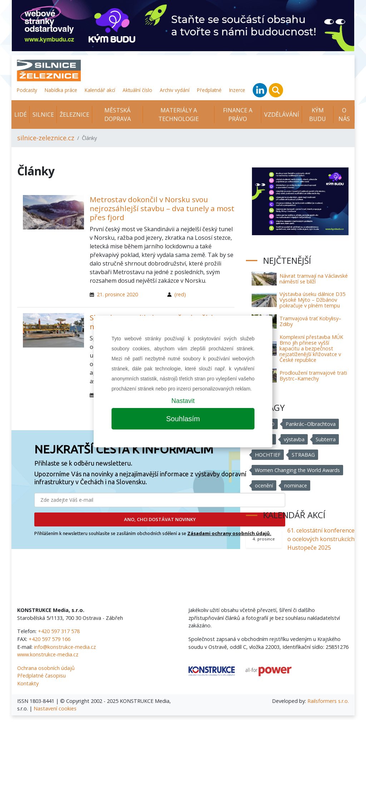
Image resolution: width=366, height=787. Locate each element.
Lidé (20, 114)
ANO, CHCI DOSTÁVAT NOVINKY (160, 519)
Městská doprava (117, 114)
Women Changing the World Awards (297, 470)
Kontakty (28, 683)
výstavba (294, 439)
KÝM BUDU (317, 114)
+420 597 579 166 (49, 639)
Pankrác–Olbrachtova (311, 424)
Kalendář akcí (100, 90)
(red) (180, 294)
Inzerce (237, 90)
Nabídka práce (61, 90)
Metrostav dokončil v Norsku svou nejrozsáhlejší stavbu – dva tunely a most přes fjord (162, 208)
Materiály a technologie (178, 114)
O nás (344, 114)
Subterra (326, 439)
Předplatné (209, 90)
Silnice (43, 114)
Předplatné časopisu (41, 675)
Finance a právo (237, 114)
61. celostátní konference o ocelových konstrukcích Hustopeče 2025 (321, 539)
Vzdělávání (281, 114)
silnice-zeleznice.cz (45, 137)
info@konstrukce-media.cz (65, 646)
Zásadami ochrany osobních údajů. (229, 533)
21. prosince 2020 (117, 294)
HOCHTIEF (268, 454)
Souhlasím (183, 419)
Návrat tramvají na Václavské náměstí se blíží (314, 278)
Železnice (74, 114)
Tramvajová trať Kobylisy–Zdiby (310, 321)
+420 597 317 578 (59, 631)
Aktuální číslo (137, 90)
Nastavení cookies (55, 708)
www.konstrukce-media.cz (47, 654)
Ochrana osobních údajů (46, 668)
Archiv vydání (174, 90)
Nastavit (182, 400)
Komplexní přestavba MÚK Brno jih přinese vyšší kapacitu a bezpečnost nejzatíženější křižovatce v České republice (311, 348)
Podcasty (27, 90)
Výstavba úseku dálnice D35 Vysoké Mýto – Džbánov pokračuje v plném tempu (312, 300)
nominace (295, 485)
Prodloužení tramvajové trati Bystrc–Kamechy (313, 375)
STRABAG (303, 454)
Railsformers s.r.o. (328, 701)
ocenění (264, 485)
